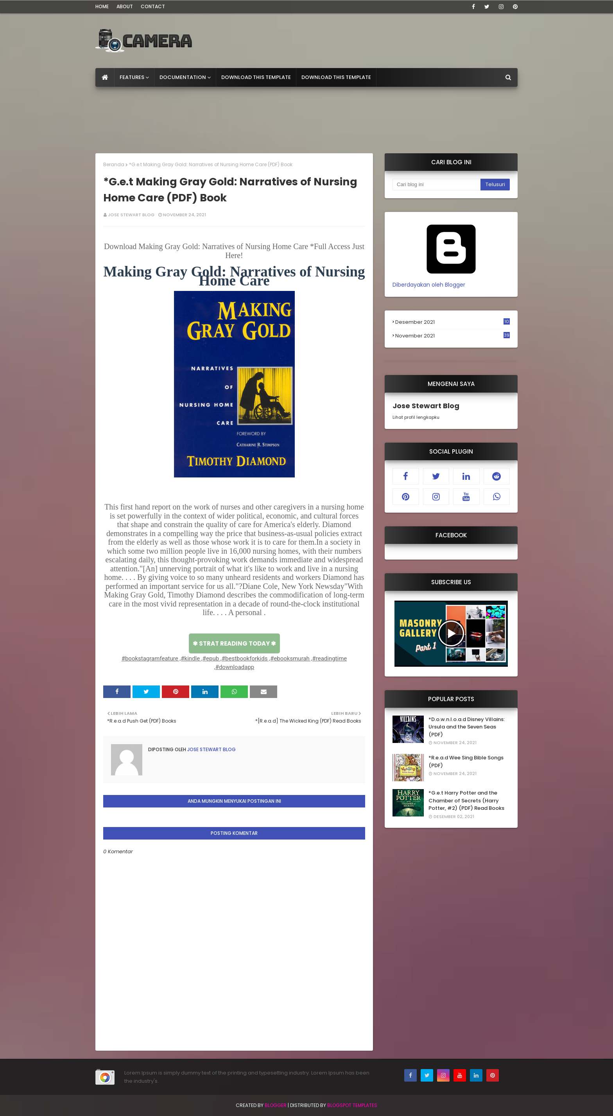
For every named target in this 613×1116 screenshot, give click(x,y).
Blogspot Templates (352, 1105)
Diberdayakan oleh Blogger (451, 281)
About (125, 6)
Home (102, 6)
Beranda (113, 164)
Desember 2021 (452, 322)
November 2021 (452, 336)
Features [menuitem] (132, 77)
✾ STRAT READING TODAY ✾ (234, 643)
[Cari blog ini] (436, 184)
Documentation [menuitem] (183, 77)
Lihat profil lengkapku (416, 417)
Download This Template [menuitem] (256, 77)
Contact (153, 6)
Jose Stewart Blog (131, 215)
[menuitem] (105, 77)
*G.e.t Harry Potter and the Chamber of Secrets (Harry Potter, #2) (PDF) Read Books (466, 800)
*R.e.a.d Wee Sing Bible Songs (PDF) (466, 761)
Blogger (276, 1105)
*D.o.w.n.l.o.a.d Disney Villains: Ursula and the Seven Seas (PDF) (466, 727)
